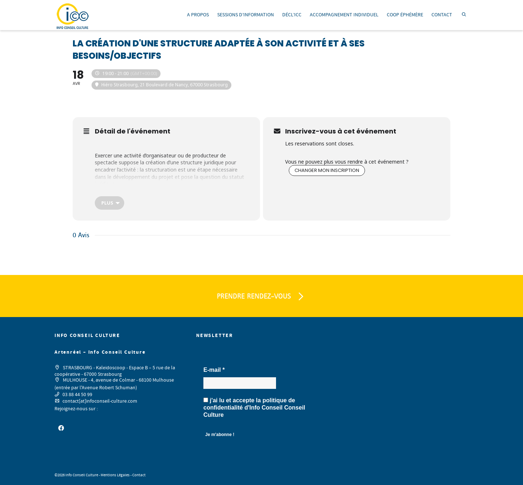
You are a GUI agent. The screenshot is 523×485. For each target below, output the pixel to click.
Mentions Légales (115, 475)
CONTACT (441, 15)
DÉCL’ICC (291, 15)
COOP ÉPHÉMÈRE (405, 15)
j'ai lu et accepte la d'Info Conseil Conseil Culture (254, 407)
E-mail (214, 370)
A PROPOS (198, 15)
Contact (139, 475)
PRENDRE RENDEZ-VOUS (261, 296)
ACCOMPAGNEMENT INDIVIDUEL (344, 15)
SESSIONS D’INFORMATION (245, 15)
